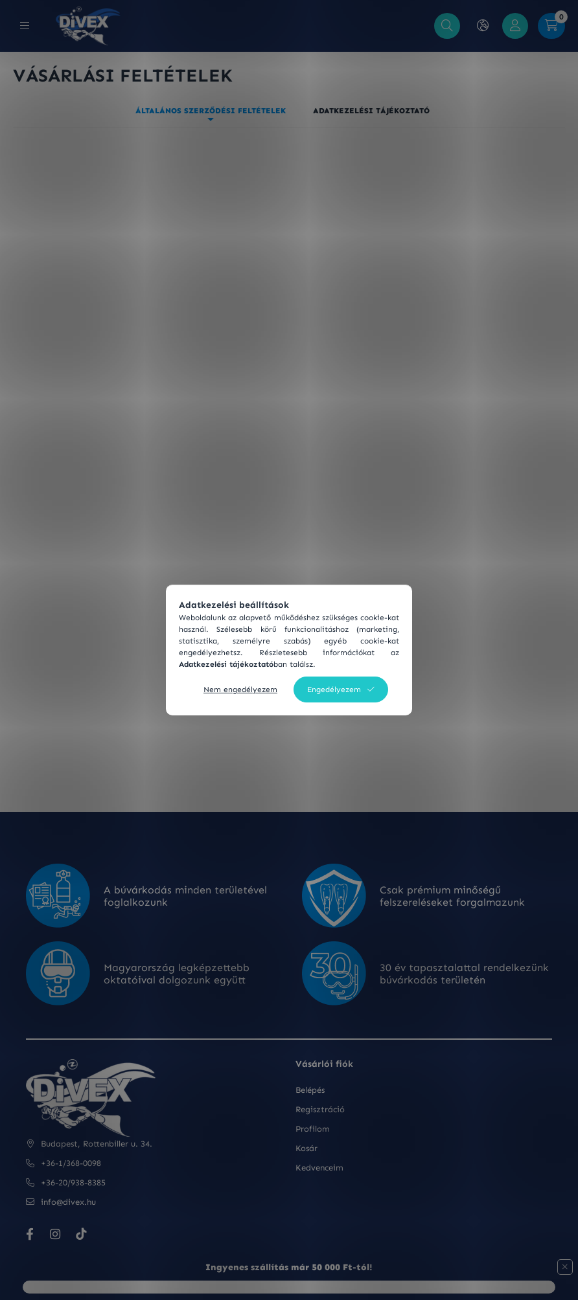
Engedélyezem (334, 689)
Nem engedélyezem (240, 689)
